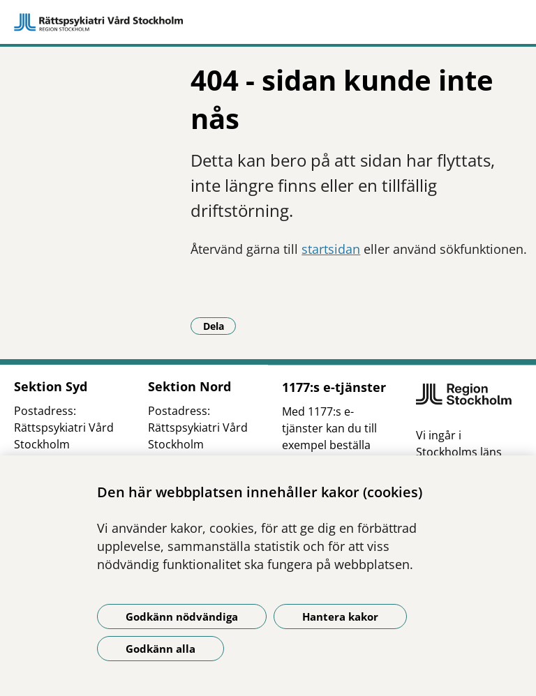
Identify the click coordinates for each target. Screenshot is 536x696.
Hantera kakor (340, 616)
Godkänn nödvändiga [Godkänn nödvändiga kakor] (182, 616)
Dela (220, 326)
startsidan (331, 249)
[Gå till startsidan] (268, 22)
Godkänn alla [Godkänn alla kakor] (160, 649)
